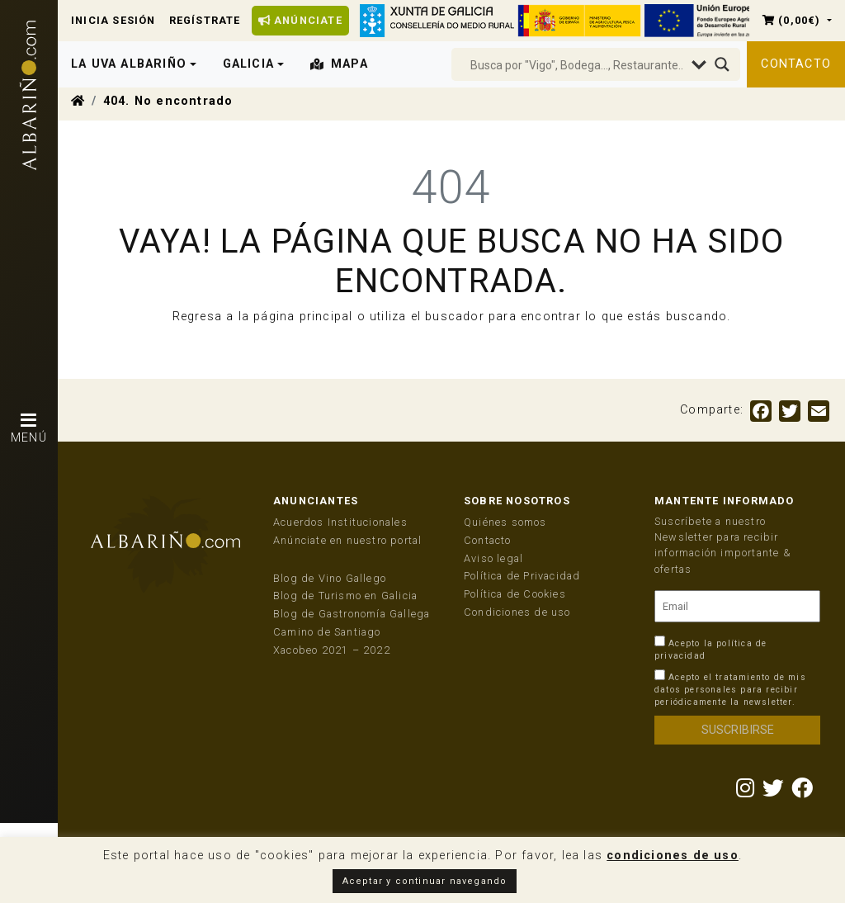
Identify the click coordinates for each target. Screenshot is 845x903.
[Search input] (576, 65)
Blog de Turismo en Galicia (345, 595)
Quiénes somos (505, 522)
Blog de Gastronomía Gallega (351, 614)
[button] (797, 20)
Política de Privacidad (522, 576)
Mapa (339, 64)
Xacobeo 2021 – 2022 (331, 650)
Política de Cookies (515, 594)
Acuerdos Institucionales (340, 522)
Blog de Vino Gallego (329, 578)
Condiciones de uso (517, 612)
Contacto (796, 64)
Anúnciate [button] (300, 20)
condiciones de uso (673, 856)
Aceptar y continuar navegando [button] (424, 881)
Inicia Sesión (113, 20)
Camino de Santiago (327, 632)
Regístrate (205, 20)
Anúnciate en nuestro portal (347, 540)
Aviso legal (493, 558)
